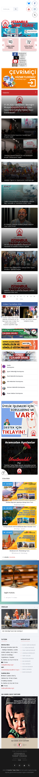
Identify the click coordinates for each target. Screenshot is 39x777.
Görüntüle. (12, 557)
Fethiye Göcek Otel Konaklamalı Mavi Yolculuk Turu (19, 526)
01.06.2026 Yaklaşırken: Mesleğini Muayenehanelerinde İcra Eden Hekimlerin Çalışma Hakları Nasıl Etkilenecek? (19, 108)
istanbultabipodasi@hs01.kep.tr (10, 670)
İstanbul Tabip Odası (13, 770)
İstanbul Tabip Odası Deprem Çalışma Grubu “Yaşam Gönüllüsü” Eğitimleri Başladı (19, 268)
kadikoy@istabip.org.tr (7, 688)
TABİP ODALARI (26, 656)
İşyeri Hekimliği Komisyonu (15, 371)
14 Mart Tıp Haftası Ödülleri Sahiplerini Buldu (29, 320)
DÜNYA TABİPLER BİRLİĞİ (29, 645)
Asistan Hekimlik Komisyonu (16, 387)
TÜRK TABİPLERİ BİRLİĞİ (28, 650)
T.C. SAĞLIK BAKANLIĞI (28, 647)
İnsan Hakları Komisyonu (15, 393)
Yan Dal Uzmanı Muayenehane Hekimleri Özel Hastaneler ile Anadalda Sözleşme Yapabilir (17, 245)
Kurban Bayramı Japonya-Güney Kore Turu (19, 502)
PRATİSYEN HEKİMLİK (28, 658)
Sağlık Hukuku (9, 593)
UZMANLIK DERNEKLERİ (28, 653)
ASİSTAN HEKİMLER (27, 666)
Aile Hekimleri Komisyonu (15, 381)
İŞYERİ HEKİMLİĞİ (27, 672)
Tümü (21, 299)
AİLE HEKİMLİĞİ (26, 661)
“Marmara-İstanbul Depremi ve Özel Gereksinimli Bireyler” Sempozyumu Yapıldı (18, 156)
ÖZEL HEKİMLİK (26, 664)
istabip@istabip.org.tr (7, 665)
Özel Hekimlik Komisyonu (15, 376)
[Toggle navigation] (20, 31)
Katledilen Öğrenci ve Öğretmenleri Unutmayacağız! (19, 180)
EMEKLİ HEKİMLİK (27, 669)
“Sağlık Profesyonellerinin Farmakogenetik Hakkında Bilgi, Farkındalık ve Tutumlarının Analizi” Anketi (19, 202)
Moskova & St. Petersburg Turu (19, 551)
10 (34, 296)
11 (17, 299)
